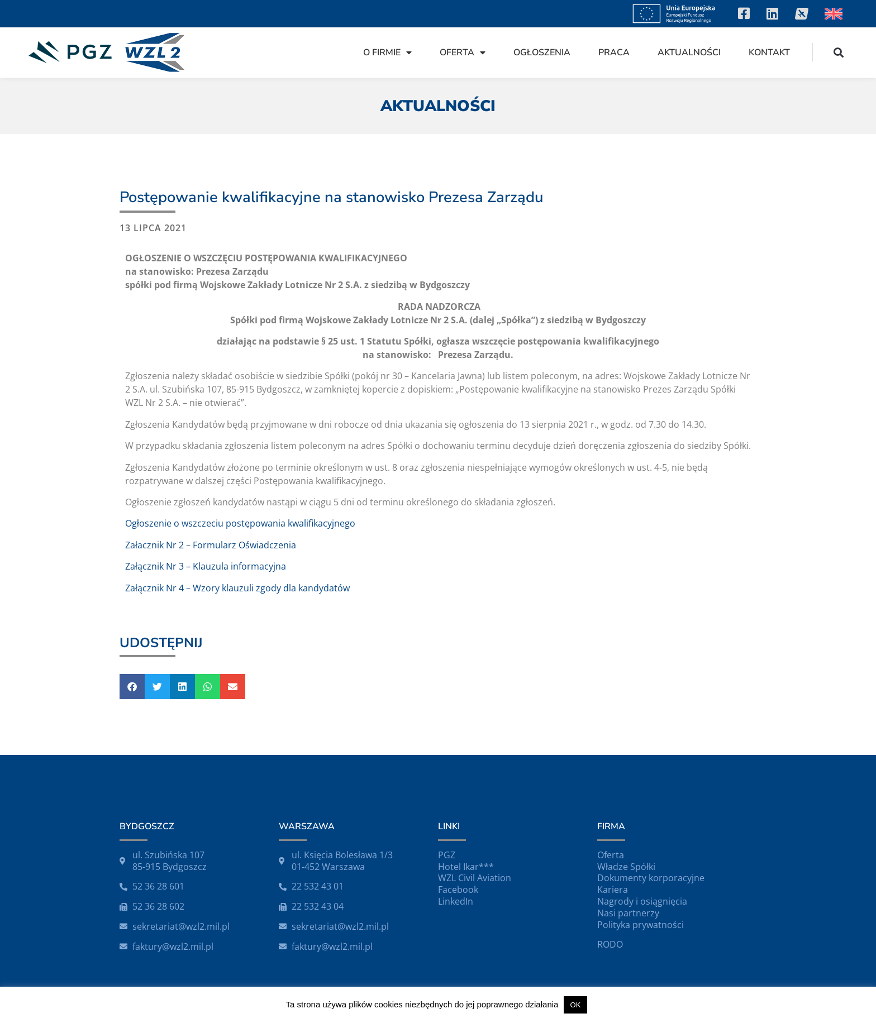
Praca (614, 52)
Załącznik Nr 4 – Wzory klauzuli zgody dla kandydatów (237, 588)
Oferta (462, 52)
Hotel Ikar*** (466, 867)
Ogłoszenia (541, 52)
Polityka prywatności (640, 925)
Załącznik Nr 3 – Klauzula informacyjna (205, 566)
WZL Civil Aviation (474, 878)
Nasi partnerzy (628, 913)
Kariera (612, 889)
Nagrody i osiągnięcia (642, 901)
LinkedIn (455, 901)
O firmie (387, 52)
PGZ (446, 855)
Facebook (458, 889)
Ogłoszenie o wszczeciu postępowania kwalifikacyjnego (240, 523)
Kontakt (769, 52)
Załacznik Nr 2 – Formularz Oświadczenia (210, 545)
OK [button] (575, 1005)
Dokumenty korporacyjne (650, 878)
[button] (839, 52)
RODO (610, 944)
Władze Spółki (626, 867)
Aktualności (689, 52)
